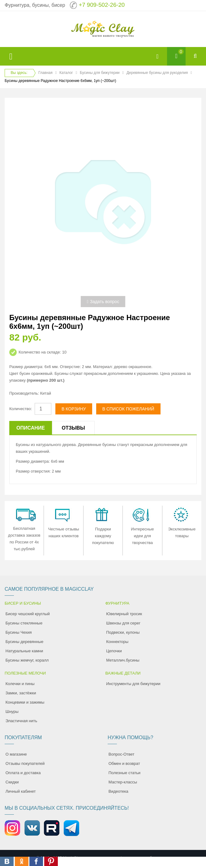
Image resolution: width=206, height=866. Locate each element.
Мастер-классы (123, 782)
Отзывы (73, 428)
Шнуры (12, 711)
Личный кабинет (21, 791)
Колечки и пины (20, 683)
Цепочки (114, 651)
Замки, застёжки (21, 693)
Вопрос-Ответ (122, 754)
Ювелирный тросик (124, 613)
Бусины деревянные (25, 641)
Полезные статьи (124, 772)
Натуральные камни (24, 651)
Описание (30, 428)
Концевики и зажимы (25, 702)
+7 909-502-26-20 (102, 5)
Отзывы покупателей (25, 763)
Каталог (66, 73)
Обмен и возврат (124, 763)
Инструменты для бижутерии (133, 683)
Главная (45, 73)
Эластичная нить (21, 720)
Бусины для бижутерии (99, 73)
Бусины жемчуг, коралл (27, 660)
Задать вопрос (103, 301)
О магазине (16, 754)
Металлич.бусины (122, 660)
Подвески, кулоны (122, 632)
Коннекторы (117, 641)
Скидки (12, 782)
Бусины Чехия (19, 632)
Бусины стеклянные (24, 623)
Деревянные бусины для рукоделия (157, 73)
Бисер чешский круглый (28, 613)
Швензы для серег (123, 623)
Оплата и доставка (23, 772)
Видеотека (118, 791)
